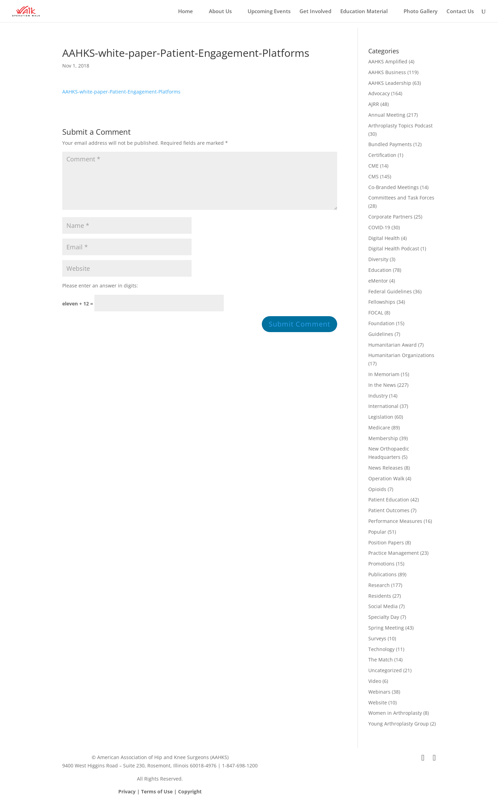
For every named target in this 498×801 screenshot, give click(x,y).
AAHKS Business (387, 72)
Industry (378, 395)
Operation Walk (386, 478)
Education (379, 270)
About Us (220, 12)
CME (373, 165)
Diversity (378, 259)
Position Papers (386, 542)
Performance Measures (395, 521)
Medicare (379, 427)
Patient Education (388, 499)
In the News (382, 385)
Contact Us (460, 12)
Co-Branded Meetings (393, 187)
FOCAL (375, 312)
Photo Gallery (420, 12)
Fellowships (381, 302)
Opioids (377, 489)
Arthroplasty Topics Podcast (400, 125)
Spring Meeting (386, 627)
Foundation (381, 323)
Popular (377, 531)
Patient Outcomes (388, 510)
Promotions (381, 563)
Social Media (383, 606)
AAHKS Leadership (389, 83)
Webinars (379, 691)
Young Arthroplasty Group (398, 723)
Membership (383, 438)
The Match (380, 659)
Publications (382, 574)
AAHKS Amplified (387, 61)
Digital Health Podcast (393, 248)
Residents (379, 596)
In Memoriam (383, 374)
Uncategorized (385, 670)
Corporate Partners (390, 216)
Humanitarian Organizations (401, 355)
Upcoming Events (269, 12)
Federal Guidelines (390, 291)
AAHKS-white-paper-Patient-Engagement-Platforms (121, 91)
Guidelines (380, 334)
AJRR (373, 104)
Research (379, 585)
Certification (382, 155)
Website (377, 702)
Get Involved (315, 12)
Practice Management (393, 553)
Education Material (364, 12)
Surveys (377, 638)
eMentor (378, 280)
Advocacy (379, 93)
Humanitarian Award (392, 344)
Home (185, 12)
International (383, 406)
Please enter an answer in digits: (100, 285)
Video (374, 681)
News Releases (385, 467)
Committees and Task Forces (401, 197)
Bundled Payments (390, 144)
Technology (381, 649)
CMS (373, 176)
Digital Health (384, 238)
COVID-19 (379, 227)
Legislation (380, 416)
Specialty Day (383, 617)
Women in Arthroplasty (395, 713)
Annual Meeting (386, 115)
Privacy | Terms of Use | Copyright (160, 791)
